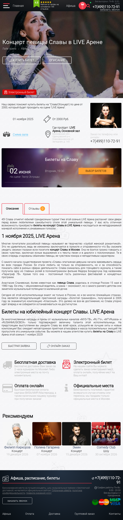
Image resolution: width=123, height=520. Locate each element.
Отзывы (37, 208)
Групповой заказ (84, 513)
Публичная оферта (61, 490)
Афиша (70, 5)
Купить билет (21, 60)
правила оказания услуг (39, 493)
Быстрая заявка (19, 346)
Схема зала (20, 134)
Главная (18, 5)
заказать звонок (110, 9)
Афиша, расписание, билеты (31, 478)
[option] (17, 439)
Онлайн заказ (58, 346)
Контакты (115, 513)
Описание (57, 60)
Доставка (54, 513)
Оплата (29, 513)
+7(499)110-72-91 (106, 7)
